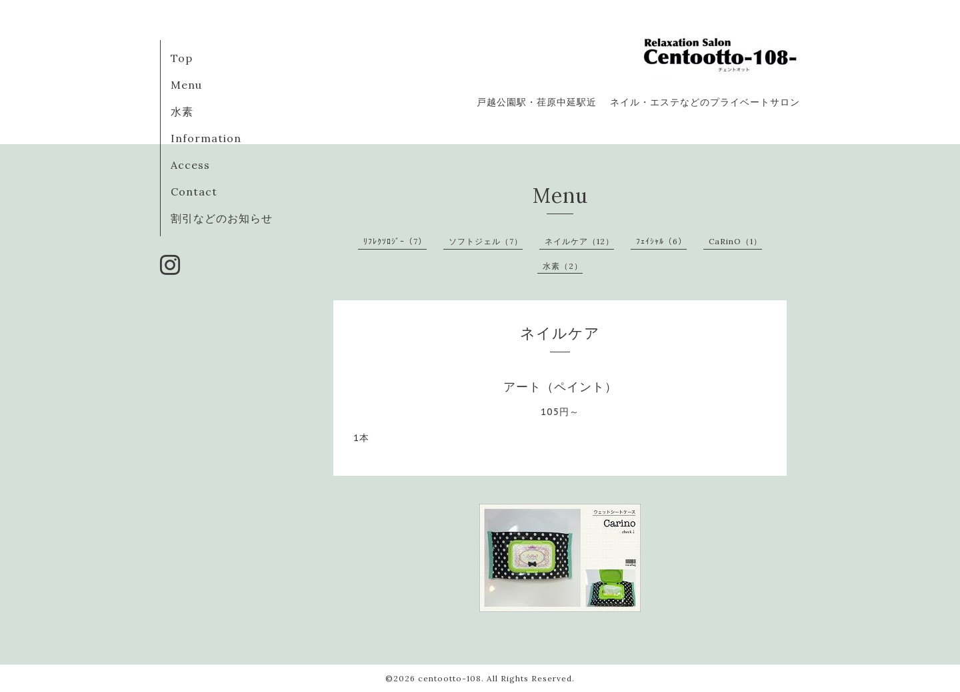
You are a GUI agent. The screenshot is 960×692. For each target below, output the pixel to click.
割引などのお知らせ (222, 218)
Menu (186, 84)
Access (190, 164)
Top (182, 58)
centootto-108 (449, 678)
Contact (194, 191)
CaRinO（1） (735, 241)
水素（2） (563, 266)
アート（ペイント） (560, 386)
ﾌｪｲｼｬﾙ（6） (661, 241)
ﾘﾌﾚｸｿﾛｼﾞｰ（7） (395, 241)
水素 (182, 111)
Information (206, 138)
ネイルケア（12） (579, 241)
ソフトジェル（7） (486, 241)
